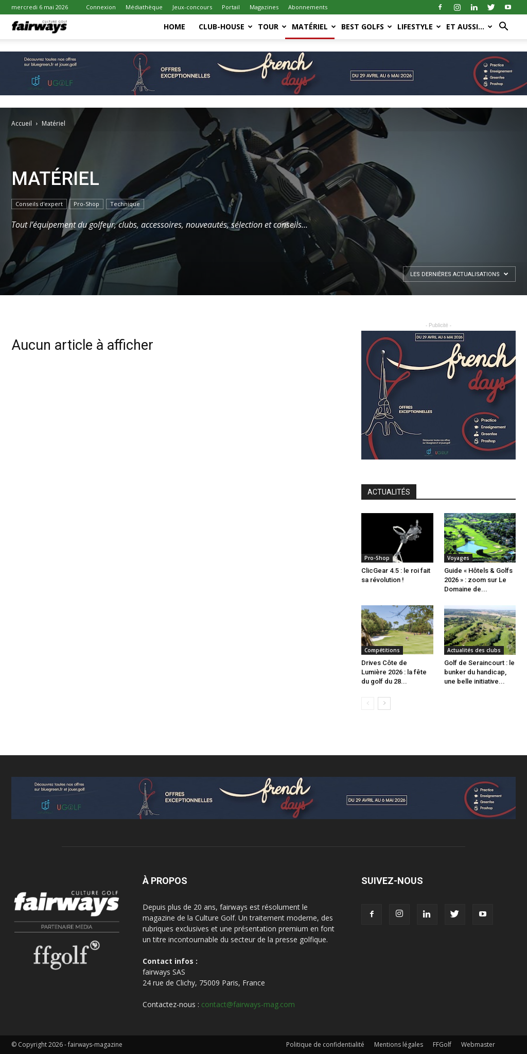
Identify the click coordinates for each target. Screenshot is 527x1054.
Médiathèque (144, 7)
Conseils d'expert (39, 204)
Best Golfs (366, 26)
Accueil (21, 123)
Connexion (101, 7)
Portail (231, 7)
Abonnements (307, 7)
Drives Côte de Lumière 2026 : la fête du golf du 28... (394, 672)
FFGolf (442, 1044)
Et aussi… (468, 26)
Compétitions (382, 650)
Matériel (313, 26)
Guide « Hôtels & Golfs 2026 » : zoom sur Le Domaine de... (478, 580)
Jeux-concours (192, 7)
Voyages (458, 558)
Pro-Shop (86, 204)
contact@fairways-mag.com (248, 1004)
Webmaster (478, 1044)
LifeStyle (418, 26)
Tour (271, 26)
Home (174, 26)
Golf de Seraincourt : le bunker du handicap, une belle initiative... (479, 672)
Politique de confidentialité (325, 1044)
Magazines (264, 7)
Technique (125, 204)
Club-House (225, 26)
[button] (503, 27)
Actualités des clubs (474, 650)
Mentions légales (398, 1044)
